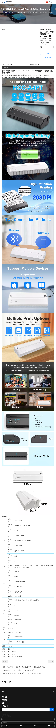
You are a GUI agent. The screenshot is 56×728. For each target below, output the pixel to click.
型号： (5, 64)
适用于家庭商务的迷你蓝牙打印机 (23, 670)
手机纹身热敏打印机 (39, 667)
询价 (48, 53)
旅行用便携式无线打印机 (33, 673)
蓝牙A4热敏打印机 (8, 667)
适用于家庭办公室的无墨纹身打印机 (13, 673)
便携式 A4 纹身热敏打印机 (23, 667)
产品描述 (5, 68)
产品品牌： (31, 64)
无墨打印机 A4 (7, 670)
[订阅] (52, 709)
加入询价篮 (48, 57)
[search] (25, 709)
